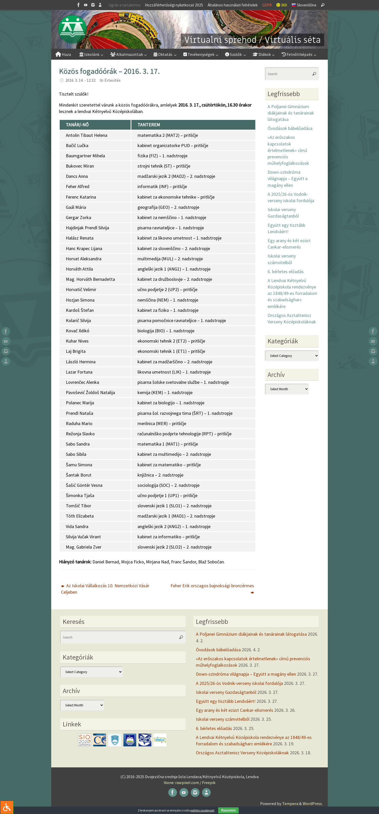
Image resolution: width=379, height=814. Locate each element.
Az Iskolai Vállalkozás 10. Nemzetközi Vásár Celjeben (105, 589)
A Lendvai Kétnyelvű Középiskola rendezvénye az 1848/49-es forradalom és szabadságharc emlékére (292, 293)
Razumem (228, 810)
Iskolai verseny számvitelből (222, 719)
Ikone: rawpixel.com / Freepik (189, 782)
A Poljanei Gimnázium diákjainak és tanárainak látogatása (291, 113)
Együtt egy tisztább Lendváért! (226, 701)
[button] (189, 29)
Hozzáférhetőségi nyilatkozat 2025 (174, 5)
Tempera (290, 803)
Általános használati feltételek (233, 5)
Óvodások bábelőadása (290, 128)
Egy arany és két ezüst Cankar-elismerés (234, 710)
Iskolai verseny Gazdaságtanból (226, 692)
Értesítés (112, 80)
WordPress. (313, 803)
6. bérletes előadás (286, 271)
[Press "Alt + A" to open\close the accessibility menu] (7, 807)
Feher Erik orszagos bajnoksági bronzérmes (212, 589)
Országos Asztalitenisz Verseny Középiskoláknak (242, 753)
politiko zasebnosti (202, 810)
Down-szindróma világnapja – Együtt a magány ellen (288, 178)
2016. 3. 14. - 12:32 (80, 80)
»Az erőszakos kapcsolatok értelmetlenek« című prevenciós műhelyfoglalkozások (288, 150)
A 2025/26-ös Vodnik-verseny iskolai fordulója (239, 683)
